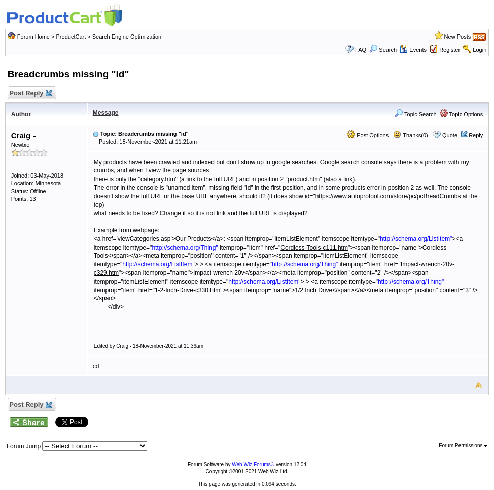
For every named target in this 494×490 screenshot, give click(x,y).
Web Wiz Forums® (253, 464)
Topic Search (415, 114)
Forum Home (33, 36)
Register (449, 50)
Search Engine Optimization (126, 36)
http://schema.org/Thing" (185, 247)
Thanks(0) (410, 135)
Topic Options (461, 114)
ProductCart (71, 36)
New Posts (457, 36)
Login (479, 50)
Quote (449, 135)
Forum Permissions (463, 445)
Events (413, 50)
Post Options (368, 135)
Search (383, 50)
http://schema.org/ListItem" (416, 238)
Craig (24, 135)
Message (106, 112)
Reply (476, 135)
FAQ (360, 50)
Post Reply (30, 93)
